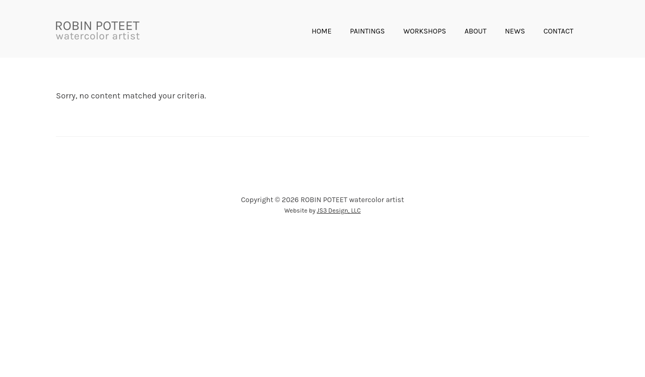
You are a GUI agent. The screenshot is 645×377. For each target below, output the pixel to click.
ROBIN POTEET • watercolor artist (98, 31)
